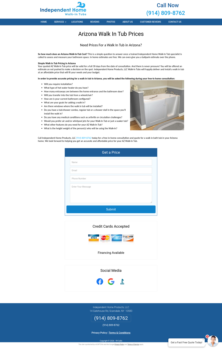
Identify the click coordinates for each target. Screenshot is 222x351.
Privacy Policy (99, 332)
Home (44, 22)
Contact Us (174, 22)
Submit (111, 209)
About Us (128, 22)
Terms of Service (133, 344)
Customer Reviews (150, 22)
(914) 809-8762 (165, 13)
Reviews (94, 22)
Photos (111, 22)
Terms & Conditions (120, 332)
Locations (77, 22)
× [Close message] (203, 339)
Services (60, 23)
